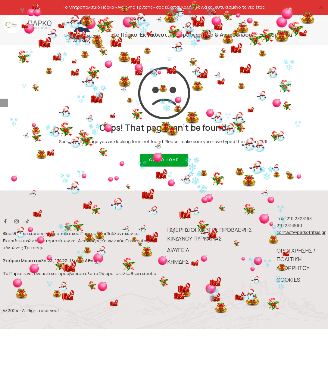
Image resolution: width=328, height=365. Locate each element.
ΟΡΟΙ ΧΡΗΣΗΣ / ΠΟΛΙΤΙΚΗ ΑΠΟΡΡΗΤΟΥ (295, 246)
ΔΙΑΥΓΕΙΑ (178, 237)
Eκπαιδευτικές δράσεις (170, 21)
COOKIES (288, 266)
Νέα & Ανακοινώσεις (230, 21)
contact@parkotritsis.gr (301, 219)
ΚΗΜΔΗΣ (178, 248)
